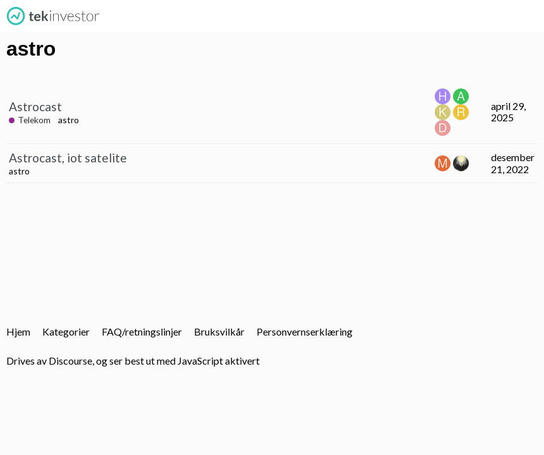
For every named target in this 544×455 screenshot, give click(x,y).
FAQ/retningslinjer (142, 331)
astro (68, 119)
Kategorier (66, 331)
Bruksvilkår (219, 331)
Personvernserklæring (305, 331)
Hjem (18, 331)
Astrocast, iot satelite (68, 157)
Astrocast (35, 106)
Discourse (70, 361)
